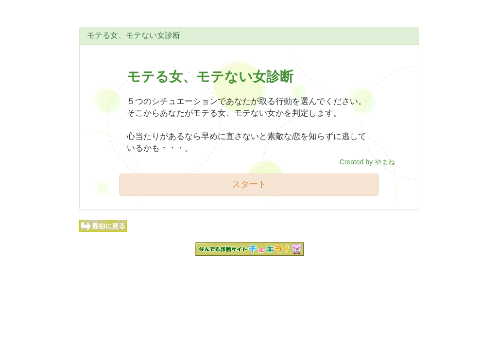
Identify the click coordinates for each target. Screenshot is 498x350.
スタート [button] (249, 184)
